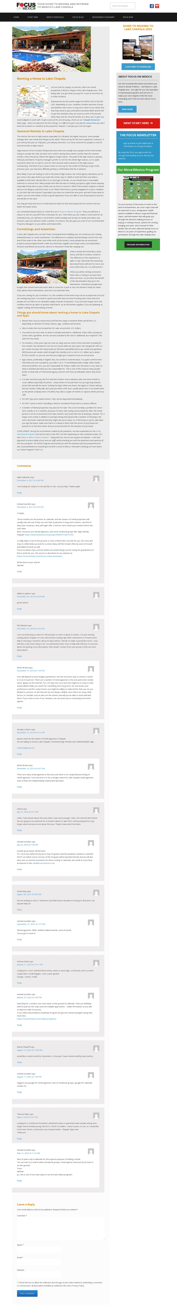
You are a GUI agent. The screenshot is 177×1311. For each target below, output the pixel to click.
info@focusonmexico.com (44, 863)
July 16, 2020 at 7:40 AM (27, 844)
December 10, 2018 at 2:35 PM (30, 628)
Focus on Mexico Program (70, 211)
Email (20, 1257)
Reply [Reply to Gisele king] (19, 909)
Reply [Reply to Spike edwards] (19, 492)
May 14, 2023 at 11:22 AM (28, 1153)
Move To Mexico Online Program (35, 437)
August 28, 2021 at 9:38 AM (29, 894)
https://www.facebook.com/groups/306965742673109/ (49, 534)
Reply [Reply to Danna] (19, 830)
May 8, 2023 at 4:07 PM (27, 1117)
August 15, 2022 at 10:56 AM (29, 1050)
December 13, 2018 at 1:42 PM (30, 670)
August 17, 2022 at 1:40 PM (29, 1076)
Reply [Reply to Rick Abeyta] (19, 656)
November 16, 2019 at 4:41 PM (31, 768)
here (41, 449)
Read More (127, 109)
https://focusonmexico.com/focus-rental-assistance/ (39, 556)
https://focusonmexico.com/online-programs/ (36, 1018)
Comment (22, 1215)
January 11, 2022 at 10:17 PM (30, 964)
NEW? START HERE (136, 123)
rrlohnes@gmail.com (26, 748)
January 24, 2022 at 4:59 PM (29, 997)
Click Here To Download (138, 66)
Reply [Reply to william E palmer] (19, 608)
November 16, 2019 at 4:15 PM (31, 732)
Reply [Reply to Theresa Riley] (19, 1138)
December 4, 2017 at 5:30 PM (30, 507)
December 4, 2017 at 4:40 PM (30, 480)
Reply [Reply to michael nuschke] (19, 571)
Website (20, 1270)
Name (20, 1245)
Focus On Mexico (27, 6)
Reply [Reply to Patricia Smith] (19, 983)
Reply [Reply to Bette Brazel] (19, 707)
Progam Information (138, 244)
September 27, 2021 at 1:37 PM (31, 924)
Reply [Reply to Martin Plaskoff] (19, 1062)
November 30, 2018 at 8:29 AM (30, 596)
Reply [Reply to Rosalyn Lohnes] (19, 754)
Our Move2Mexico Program (138, 170)
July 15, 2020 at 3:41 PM (27, 812)
